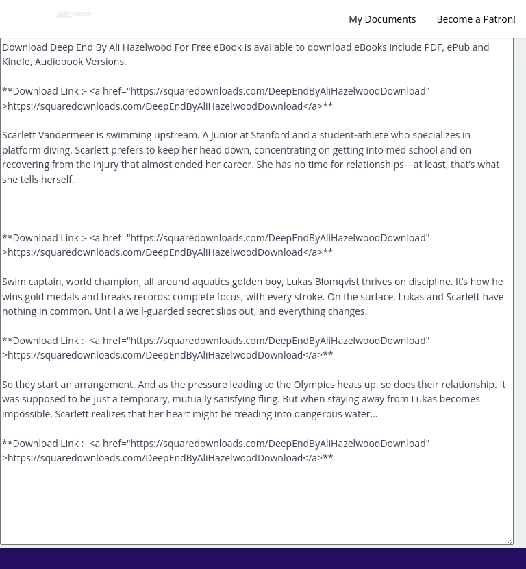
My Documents (382, 18)
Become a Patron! (476, 18)
